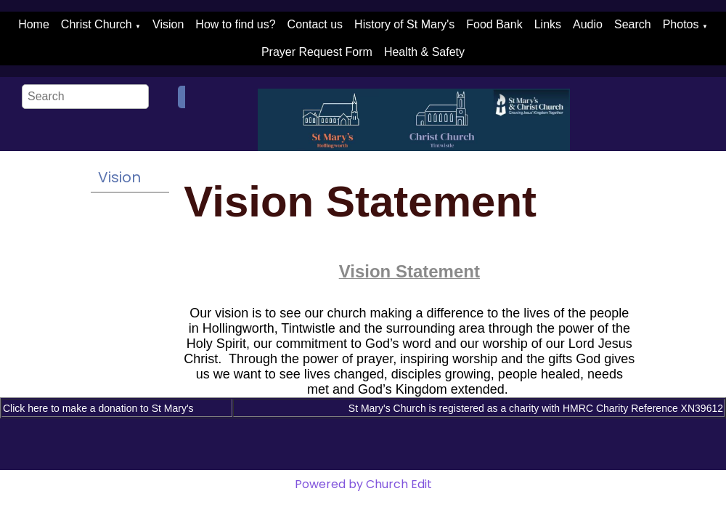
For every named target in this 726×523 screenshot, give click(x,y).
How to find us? (235, 24)
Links (547, 24)
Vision (168, 24)
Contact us (315, 24)
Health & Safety (424, 52)
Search (632, 24)
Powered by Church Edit (363, 484)
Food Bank (494, 24)
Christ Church (96, 24)
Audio (588, 24)
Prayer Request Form (316, 52)
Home (33, 24)
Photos (681, 24)
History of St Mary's (404, 24)
